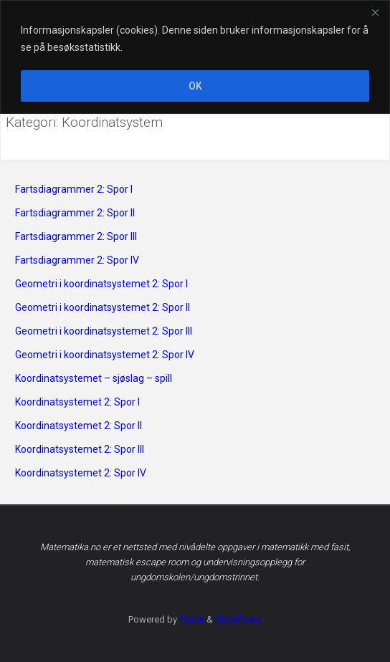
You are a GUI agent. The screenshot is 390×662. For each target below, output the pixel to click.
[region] (195, 57)
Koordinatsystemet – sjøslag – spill (93, 378)
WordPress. (238, 619)
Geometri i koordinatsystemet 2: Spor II (102, 307)
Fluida (190, 619)
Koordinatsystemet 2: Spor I (77, 402)
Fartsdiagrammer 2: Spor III (76, 236)
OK (195, 86)
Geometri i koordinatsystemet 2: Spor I (101, 283)
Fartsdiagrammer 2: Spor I (74, 189)
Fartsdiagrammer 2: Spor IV (77, 260)
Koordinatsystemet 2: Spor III (79, 449)
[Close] (375, 12)
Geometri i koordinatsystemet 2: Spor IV (104, 354)
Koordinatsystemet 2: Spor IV (80, 473)
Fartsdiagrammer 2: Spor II (75, 213)
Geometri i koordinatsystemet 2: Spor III (103, 331)
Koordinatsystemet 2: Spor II (78, 425)
